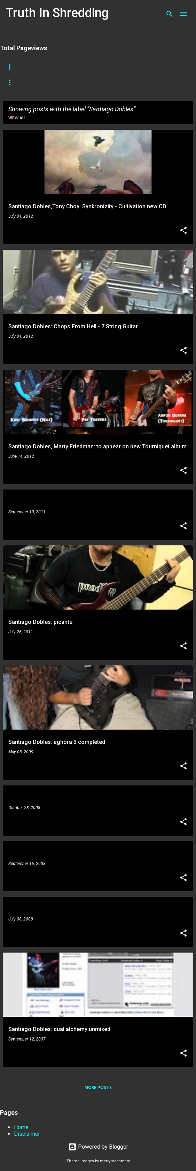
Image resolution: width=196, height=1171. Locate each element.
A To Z (121, 67)
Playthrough (117, 82)
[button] (183, 231)
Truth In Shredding (57, 13)
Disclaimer (27, 1134)
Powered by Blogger (98, 1146)
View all (17, 117)
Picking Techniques (63, 82)
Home (12, 67)
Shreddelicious (81, 67)
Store (40, 67)
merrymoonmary (115, 1161)
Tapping (15, 82)
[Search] (169, 14)
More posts (98, 1087)
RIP (146, 67)
